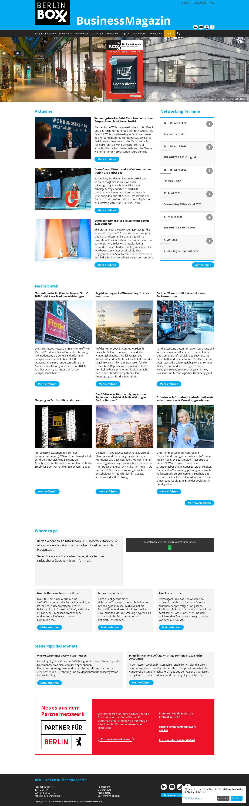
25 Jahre (169, 34)
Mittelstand (156, 34)
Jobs (212, 2)
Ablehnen (223, 798)
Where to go (82, 34)
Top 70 (125, 34)
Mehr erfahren (107, 159)
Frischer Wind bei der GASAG (177, 740)
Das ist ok (236, 798)
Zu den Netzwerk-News (115, 739)
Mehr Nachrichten (199, 503)
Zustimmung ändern (109, 795)
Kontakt (186, 2)
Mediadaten (200, 2)
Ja (170, 547)
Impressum (104, 786)
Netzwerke (112, 34)
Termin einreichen (174, 794)
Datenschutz (104, 789)
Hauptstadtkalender (45, 34)
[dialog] (214, 794)
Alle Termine (203, 265)
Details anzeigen (193, 798)
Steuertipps (98, 34)
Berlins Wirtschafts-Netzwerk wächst (177, 728)
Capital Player (139, 34)
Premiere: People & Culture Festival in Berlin (176, 715)
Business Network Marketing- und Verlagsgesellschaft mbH (77, 801)
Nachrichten (65, 34)
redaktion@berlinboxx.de (48, 795)
